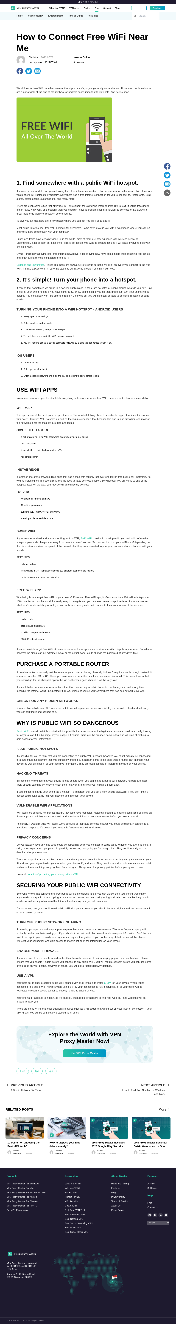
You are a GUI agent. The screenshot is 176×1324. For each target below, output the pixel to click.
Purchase (157, 8)
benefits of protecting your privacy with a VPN (52, 874)
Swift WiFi (86, 538)
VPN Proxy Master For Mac (20, 1188)
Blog (98, 8)
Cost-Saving (71, 1205)
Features (115, 1188)
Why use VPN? (72, 1188)
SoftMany (152, 1188)
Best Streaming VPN (75, 1214)
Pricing (87, 8)
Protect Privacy (72, 1197)
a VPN (108, 983)
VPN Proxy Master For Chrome (22, 1201)
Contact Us (152, 1207)
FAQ (149, 1203)
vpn (51, 1071)
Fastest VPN (71, 1192)
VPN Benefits (71, 1201)
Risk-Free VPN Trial (75, 1210)
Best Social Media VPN (76, 1232)
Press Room (117, 1210)
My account (138, 8)
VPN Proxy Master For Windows (23, 1183)
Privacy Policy (118, 1197)
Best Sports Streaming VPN (78, 1223)
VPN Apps (75, 8)
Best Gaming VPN (74, 1219)
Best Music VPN (73, 1227)
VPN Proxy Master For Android (22, 1197)
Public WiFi (23, 731)
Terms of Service (119, 1201)
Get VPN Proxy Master (84, 1053)
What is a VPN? (58, 8)
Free (22, 1071)
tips (37, 1071)
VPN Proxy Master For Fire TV (22, 1205)
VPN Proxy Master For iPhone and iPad (26, 1192)
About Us (115, 1205)
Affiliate (151, 1183)
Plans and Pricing (120, 1183)
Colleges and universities (30, 265)
